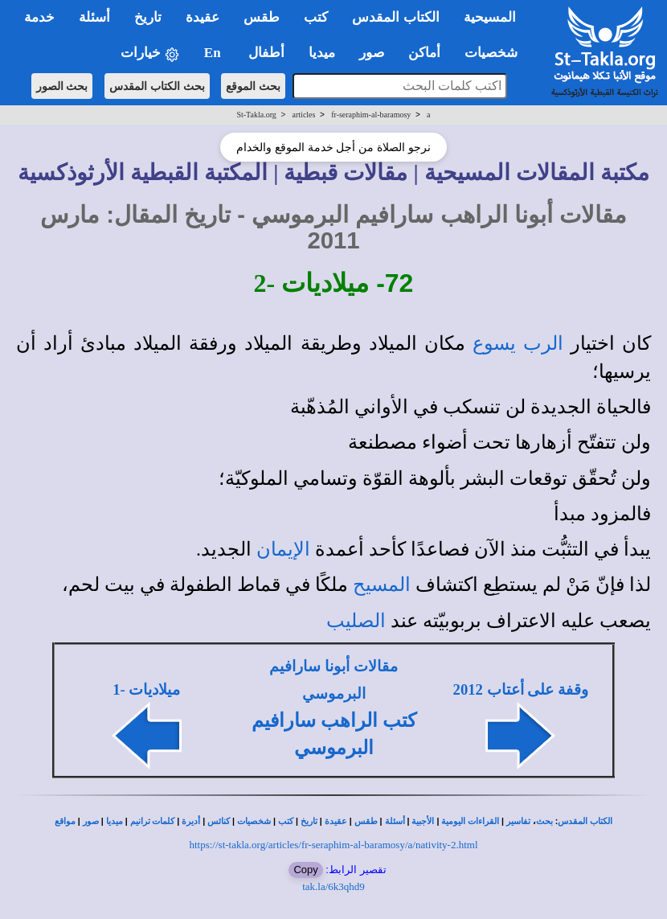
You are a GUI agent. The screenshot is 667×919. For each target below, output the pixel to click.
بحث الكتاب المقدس (157, 86)
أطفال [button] (266, 52)
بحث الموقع (253, 86)
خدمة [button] (39, 17)
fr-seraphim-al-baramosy (371, 114)
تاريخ (309, 821)
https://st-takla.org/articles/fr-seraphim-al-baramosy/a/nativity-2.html (333, 845)
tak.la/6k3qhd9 (333, 886)
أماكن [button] (424, 52)
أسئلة (395, 821)
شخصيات (254, 821)
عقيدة (336, 821)
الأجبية (422, 821)
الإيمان (283, 549)
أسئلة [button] (94, 17)
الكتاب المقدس (585, 821)
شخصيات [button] (496, 52)
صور (91, 821)
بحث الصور (62, 86)
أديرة (191, 821)
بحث (544, 821)
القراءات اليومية (470, 821)
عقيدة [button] (202, 17)
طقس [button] (261, 17)
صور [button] (371, 52)
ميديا (114, 821)
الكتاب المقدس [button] (395, 17)
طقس (366, 821)
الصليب (356, 620)
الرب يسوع (518, 343)
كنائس (218, 821)
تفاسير (518, 821)
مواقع (65, 821)
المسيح (382, 584)
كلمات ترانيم (152, 821)
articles (304, 114)
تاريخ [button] (148, 17)
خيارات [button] (150, 53)
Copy (305, 870)
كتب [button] (316, 17)
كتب (285, 821)
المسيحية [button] (490, 17)
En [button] (214, 52)
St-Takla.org (256, 114)
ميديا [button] (322, 52)
